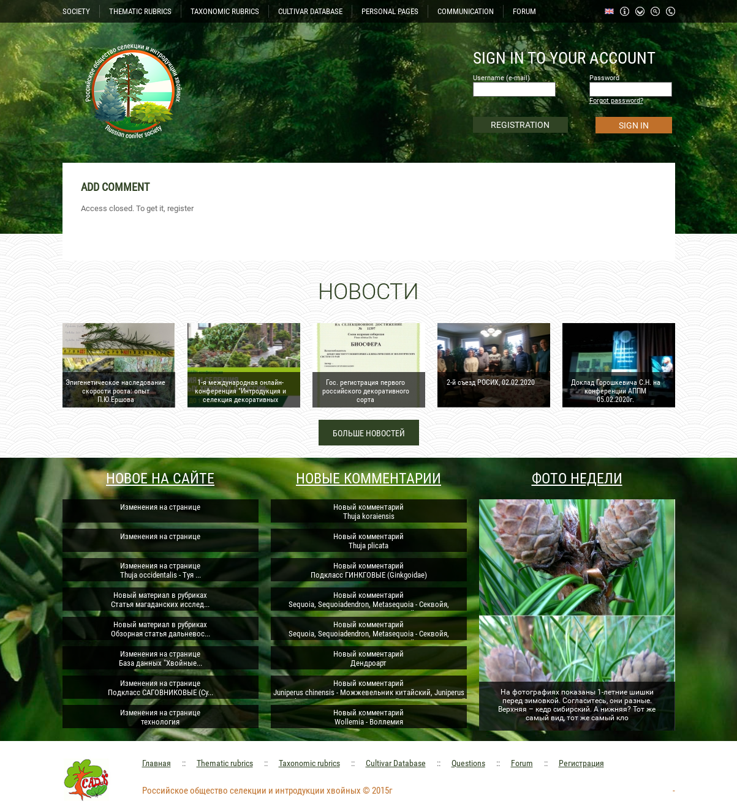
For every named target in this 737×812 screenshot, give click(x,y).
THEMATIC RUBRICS (140, 11)
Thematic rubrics (225, 763)
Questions (468, 763)
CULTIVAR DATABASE (310, 11)
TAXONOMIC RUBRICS (225, 11)
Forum (522, 763)
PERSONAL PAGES (389, 11)
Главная (156, 763)
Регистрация (581, 763)
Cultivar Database (396, 763)
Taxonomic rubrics (309, 763)
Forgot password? (616, 101)
